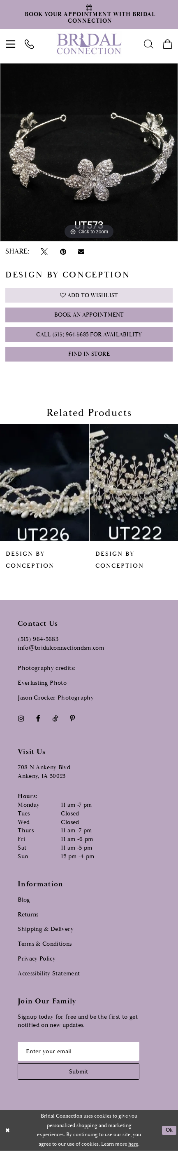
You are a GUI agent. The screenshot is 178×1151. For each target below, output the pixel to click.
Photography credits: (46, 668)
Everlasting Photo (42, 683)
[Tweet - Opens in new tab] (44, 251)
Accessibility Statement (49, 973)
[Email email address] (78, 1051)
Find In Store (88, 354)
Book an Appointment (89, 315)
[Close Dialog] (8, 1130)
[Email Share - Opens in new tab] (81, 252)
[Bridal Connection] (88, 44)
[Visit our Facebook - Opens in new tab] (38, 718)
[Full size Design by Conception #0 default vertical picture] (89, 152)
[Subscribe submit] (78, 1071)
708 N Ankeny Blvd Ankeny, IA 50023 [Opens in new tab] (44, 771)
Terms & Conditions (45, 944)
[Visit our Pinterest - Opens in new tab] (72, 718)
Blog (24, 900)
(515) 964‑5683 (38, 639)
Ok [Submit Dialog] (169, 1130)
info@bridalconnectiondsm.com (61, 648)
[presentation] (44, 482)
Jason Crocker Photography (56, 698)
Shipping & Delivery (46, 929)
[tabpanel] (89, 152)
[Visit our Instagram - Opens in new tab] (21, 718)
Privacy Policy (36, 959)
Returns (28, 914)
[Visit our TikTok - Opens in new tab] (55, 718)
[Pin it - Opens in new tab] (63, 251)
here (133, 1144)
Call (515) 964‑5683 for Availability (89, 334)
